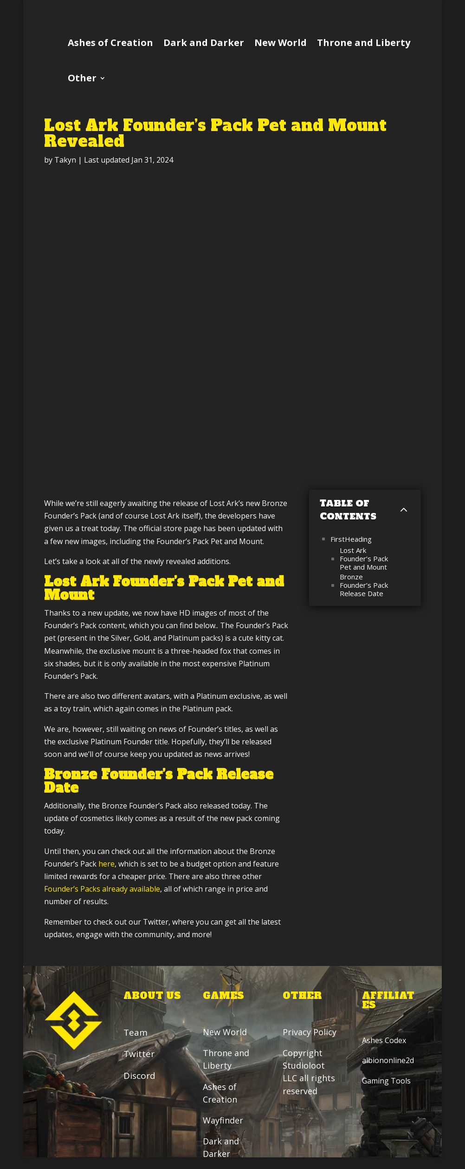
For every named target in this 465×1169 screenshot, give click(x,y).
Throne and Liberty (363, 42)
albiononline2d (388, 1061)
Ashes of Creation (110, 42)
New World (280, 42)
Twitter (139, 1054)
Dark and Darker (203, 42)
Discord (139, 1076)
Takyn (65, 160)
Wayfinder (223, 1120)
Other (82, 78)
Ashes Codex (384, 1040)
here (106, 864)
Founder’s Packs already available (102, 889)
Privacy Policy (311, 1032)
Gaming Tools (386, 1081)
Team (135, 1032)
